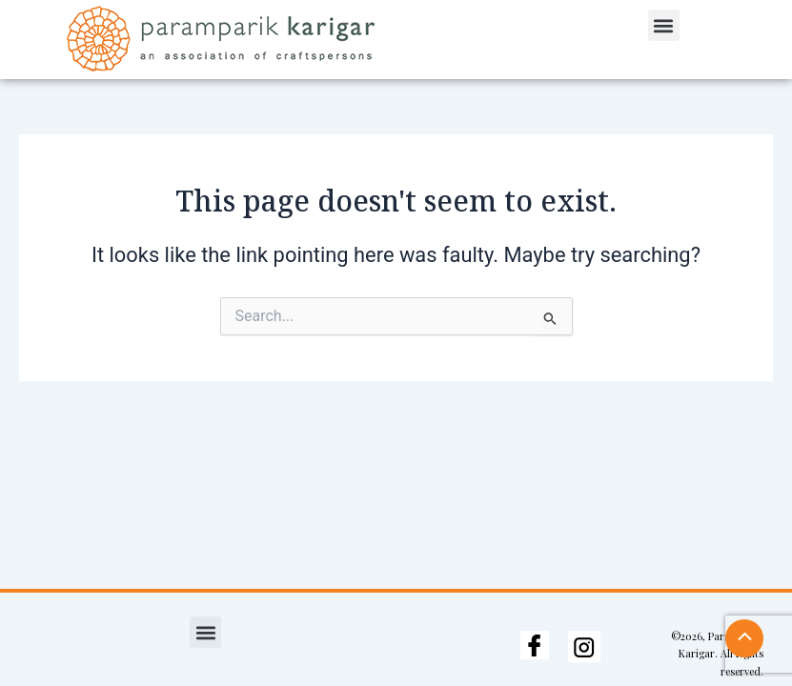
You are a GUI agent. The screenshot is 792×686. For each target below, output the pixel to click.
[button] (664, 25)
